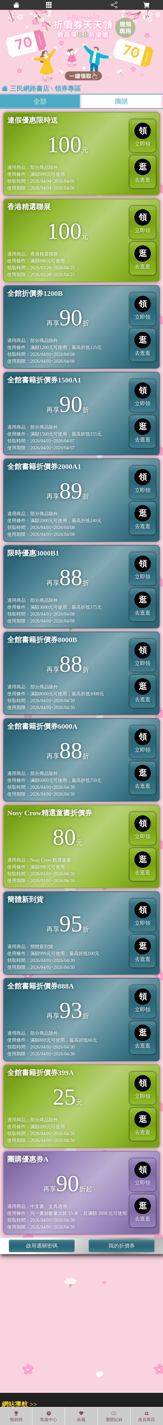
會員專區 (146, 1416)
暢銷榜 (16, 1416)
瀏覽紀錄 (114, 1416)
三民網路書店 (29, 88)
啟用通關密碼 (42, 1246)
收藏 (81, 1416)
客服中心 (48, 1416)
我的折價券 (121, 1246)
